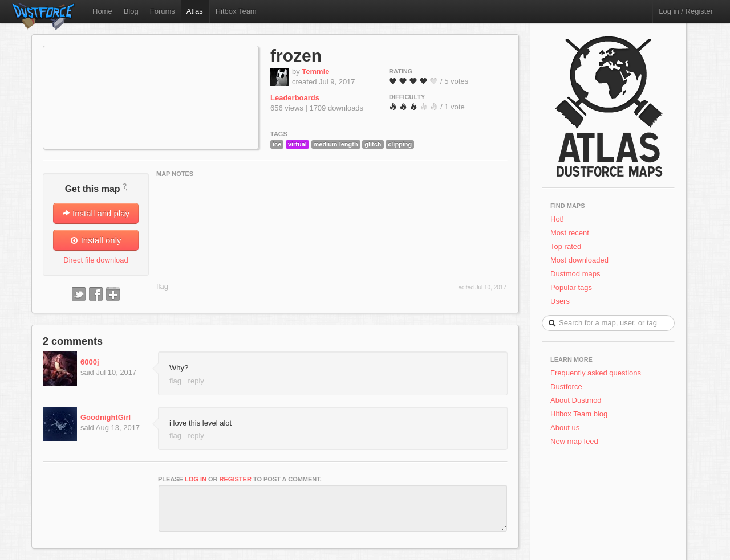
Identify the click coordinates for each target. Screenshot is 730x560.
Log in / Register (686, 11)
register (236, 479)
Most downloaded (579, 260)
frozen (296, 55)
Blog (131, 11)
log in (195, 479)
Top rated (565, 246)
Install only (95, 240)
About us (564, 427)
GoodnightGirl (105, 417)
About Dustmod (576, 400)
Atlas (194, 11)
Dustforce (566, 386)
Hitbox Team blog (578, 414)
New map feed (576, 441)
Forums (162, 11)
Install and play (95, 213)
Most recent (569, 232)
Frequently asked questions (595, 373)
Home (102, 11)
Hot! (557, 219)
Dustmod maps (575, 273)
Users (560, 301)
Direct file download (95, 260)
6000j (89, 362)
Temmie (315, 71)
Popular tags (571, 287)
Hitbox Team (236, 11)
